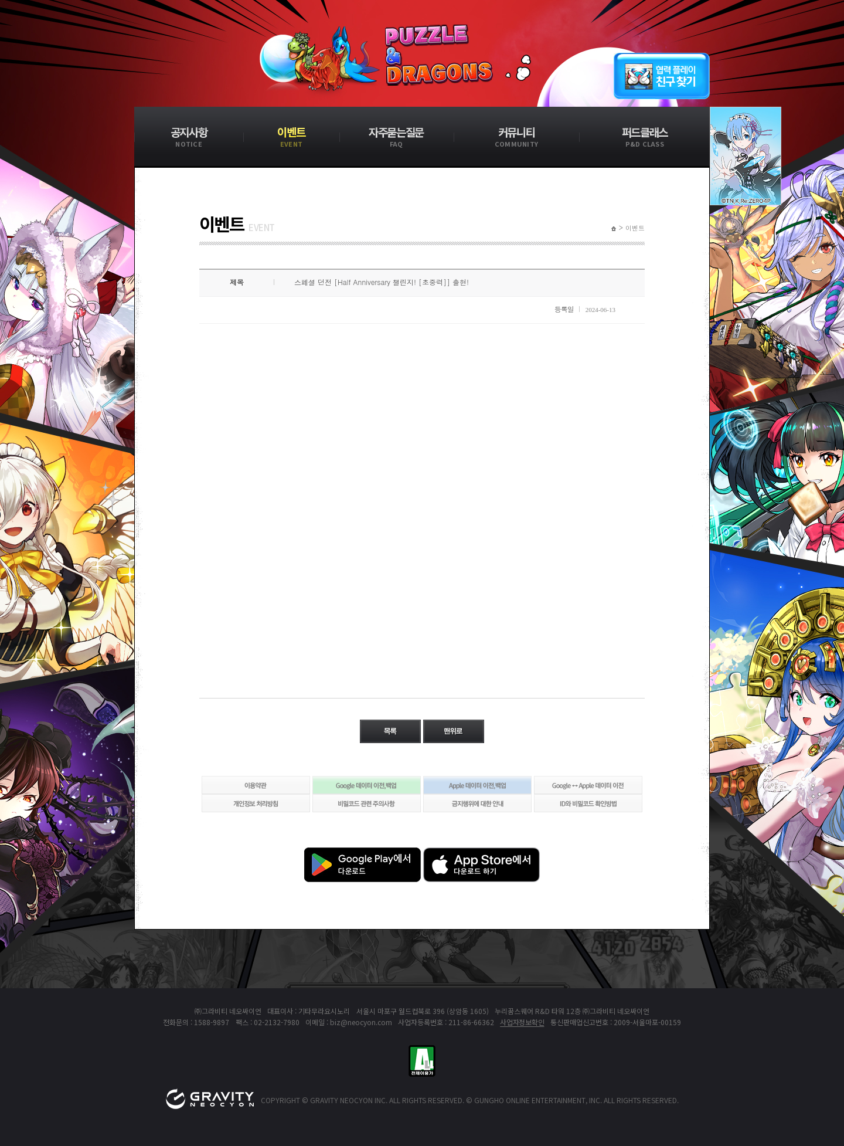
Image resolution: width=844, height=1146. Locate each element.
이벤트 (635, 228)
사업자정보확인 (522, 1022)
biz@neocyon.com (361, 1022)
